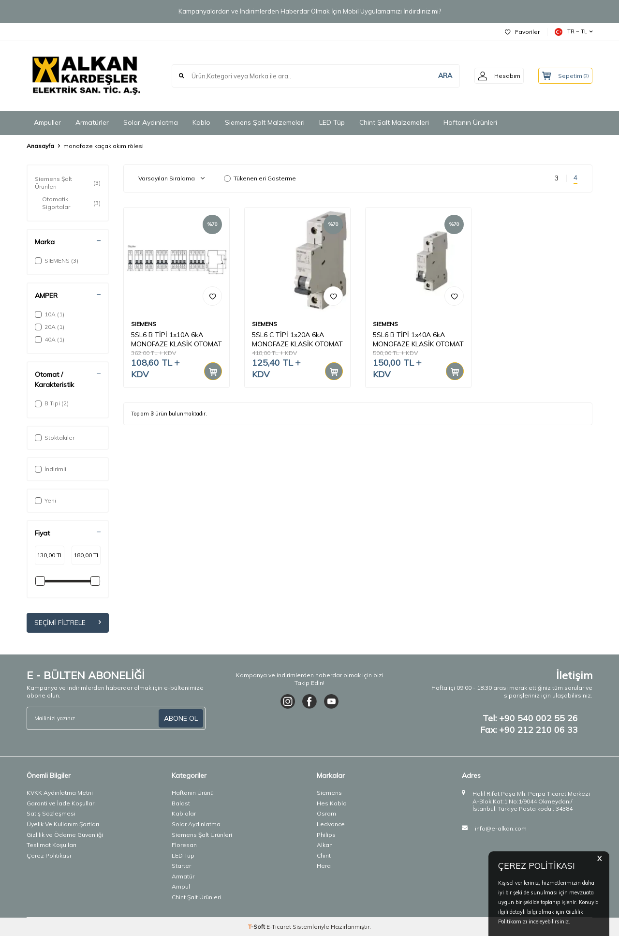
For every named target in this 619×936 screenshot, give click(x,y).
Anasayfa (40, 145)
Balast (181, 803)
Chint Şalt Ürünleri (196, 897)
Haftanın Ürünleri (470, 122)
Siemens (329, 792)
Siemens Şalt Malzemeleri (265, 122)
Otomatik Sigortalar (71, 202)
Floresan (184, 844)
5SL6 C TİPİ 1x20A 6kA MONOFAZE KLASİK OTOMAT (297, 339)
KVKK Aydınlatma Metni (60, 792)
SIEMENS (143, 323)
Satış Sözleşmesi (51, 813)
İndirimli (50, 469)
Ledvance (331, 824)
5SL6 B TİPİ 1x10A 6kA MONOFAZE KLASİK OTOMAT (176, 339)
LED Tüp (332, 122)
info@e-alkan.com (501, 828)
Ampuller (47, 122)
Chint (324, 855)
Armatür (183, 876)
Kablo (201, 122)
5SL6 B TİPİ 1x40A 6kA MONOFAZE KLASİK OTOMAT (418, 339)
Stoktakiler (54, 437)
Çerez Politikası (49, 855)
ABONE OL (181, 718)
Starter (181, 865)
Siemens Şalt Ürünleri (68, 182)
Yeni (45, 500)
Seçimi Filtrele (67, 622)
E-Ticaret (278, 926)
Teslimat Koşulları (51, 844)
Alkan (325, 844)
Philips (326, 834)
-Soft (257, 926)
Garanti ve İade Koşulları (61, 803)
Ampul (181, 887)
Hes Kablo (332, 803)
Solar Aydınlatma (150, 122)
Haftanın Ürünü (193, 792)
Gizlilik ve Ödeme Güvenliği (65, 834)
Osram (326, 813)
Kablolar (184, 813)
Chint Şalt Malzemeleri (394, 122)
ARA (438, 75)
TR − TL (573, 32)
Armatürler (92, 122)
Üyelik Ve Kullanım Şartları (63, 824)
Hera (324, 865)
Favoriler (522, 31)
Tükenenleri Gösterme (260, 178)
